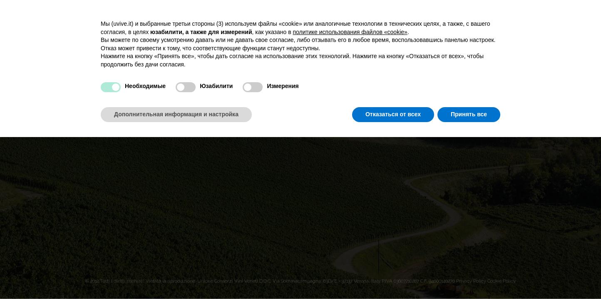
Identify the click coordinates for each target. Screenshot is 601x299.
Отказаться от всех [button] (393, 114)
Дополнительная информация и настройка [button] (176, 114)
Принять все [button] (469, 114)
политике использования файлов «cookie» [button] (350, 32)
